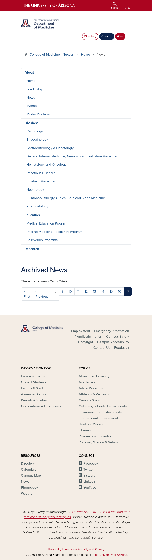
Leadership (35, 89)
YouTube (89, 487)
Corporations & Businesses (41, 406)
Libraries (85, 430)
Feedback (121, 348)
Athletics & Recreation (95, 394)
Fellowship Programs (42, 240)
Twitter (88, 469)
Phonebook (29, 487)
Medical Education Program (47, 223)
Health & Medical (92, 424)
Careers (106, 36)
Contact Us (101, 348)
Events (32, 106)
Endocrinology (37, 139)
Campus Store (89, 400)
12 (86, 291)
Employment (80, 331)
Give (120, 36)
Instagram (90, 475)
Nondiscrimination (88, 336)
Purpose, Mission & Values (98, 442)
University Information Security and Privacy (76, 549)
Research (32, 249)
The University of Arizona (110, 555)
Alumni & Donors (33, 394)
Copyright (85, 342)
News (31, 97)
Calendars (28, 469)
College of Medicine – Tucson (52, 54)
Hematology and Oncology (46, 165)
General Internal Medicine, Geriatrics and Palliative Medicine (72, 156)
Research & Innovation (96, 436)
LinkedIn (89, 481)
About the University (94, 376)
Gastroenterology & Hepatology (50, 148)
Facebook (90, 463)
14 (102, 291)
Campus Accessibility (113, 342)
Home (85, 54)
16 (119, 291)
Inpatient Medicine (41, 181)
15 (111, 291)
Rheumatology (37, 206)
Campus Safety (117, 336)
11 (78, 291)
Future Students (33, 376)
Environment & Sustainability (100, 412)
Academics (87, 382)
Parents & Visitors (34, 400)
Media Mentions (38, 114)
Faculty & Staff (32, 388)
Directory (90, 36)
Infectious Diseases (41, 173)
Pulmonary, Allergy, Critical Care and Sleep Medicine (66, 198)
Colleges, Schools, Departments (103, 406)
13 (94, 291)
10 (70, 291)
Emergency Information (111, 331)
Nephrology (35, 190)
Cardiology (35, 131)
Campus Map (31, 475)
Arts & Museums (91, 388)
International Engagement (98, 418)
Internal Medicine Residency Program (54, 232)
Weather (27, 493)
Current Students (33, 382)
